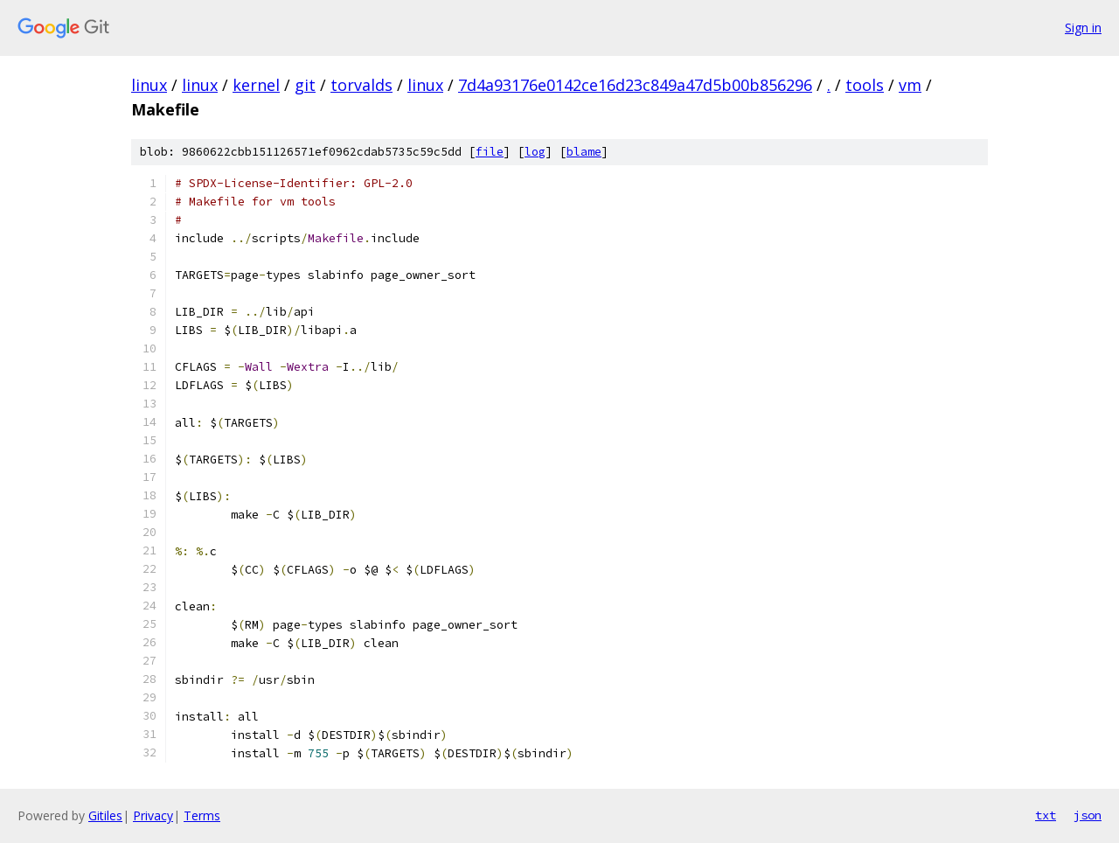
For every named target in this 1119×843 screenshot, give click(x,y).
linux (149, 84)
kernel (256, 84)
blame (583, 151)
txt (1045, 815)
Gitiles (105, 815)
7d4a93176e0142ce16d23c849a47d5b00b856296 (635, 84)
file (490, 151)
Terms (202, 815)
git (305, 84)
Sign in (1083, 27)
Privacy (153, 815)
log (535, 151)
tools (864, 84)
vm (910, 84)
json (1088, 815)
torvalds (361, 84)
